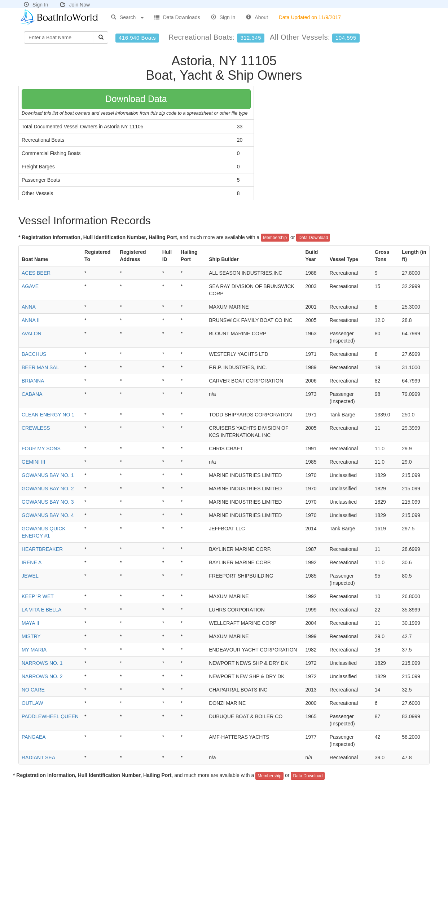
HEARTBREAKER (42, 549)
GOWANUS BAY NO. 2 (48, 488)
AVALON (31, 333)
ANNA (29, 307)
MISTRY (31, 636)
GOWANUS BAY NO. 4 (48, 515)
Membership (275, 237)
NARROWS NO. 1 (42, 663)
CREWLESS (36, 428)
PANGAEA (34, 737)
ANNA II (31, 320)
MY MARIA (34, 650)
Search (127, 17)
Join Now (75, 5)
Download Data (136, 99)
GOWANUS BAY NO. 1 (48, 475)
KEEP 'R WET (38, 596)
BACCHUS (34, 354)
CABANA (32, 394)
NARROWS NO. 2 (42, 676)
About (257, 17)
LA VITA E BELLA (41, 610)
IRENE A (31, 562)
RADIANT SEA (38, 757)
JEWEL (30, 576)
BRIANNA (33, 381)
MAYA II (30, 623)
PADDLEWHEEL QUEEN (50, 716)
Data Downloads (177, 17)
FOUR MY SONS (41, 448)
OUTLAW (32, 703)
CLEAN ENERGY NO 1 (48, 415)
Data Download (313, 237)
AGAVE (30, 286)
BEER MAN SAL (40, 367)
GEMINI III (33, 462)
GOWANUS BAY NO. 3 (48, 502)
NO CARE (33, 690)
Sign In (36, 5)
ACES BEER (36, 273)
